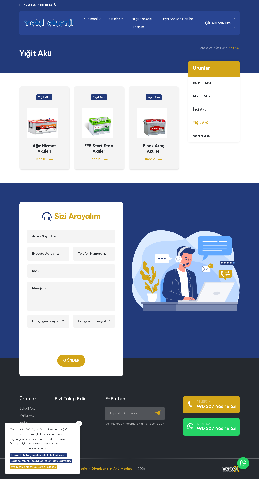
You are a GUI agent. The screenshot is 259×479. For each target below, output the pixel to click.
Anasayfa (206, 48)
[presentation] (71, 339)
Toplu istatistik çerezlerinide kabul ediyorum (38, 455)
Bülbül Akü (27, 409)
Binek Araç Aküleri (153, 149)
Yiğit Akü (234, 48)
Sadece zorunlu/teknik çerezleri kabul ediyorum (41, 461)
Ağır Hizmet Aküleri (44, 149)
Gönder (71, 361)
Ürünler (220, 48)
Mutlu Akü (27, 416)
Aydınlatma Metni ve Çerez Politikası (33, 467)
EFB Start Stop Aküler (98, 149)
